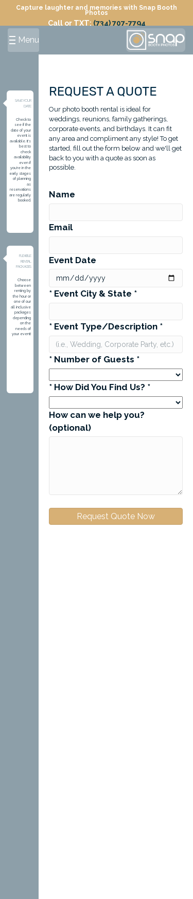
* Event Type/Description (106, 326)
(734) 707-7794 (119, 23)
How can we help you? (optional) (97, 421)
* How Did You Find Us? (99, 387)
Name (62, 194)
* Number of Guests (94, 359)
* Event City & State (93, 293)
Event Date (72, 260)
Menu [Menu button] (24, 40)
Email (61, 227)
